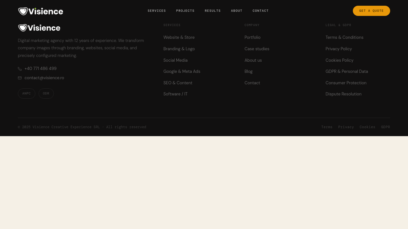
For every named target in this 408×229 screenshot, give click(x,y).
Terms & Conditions (345, 37)
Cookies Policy (339, 60)
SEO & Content (178, 83)
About (237, 11)
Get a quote (371, 11)
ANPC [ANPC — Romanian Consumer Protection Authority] (26, 93)
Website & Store (179, 37)
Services (157, 11)
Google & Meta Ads (182, 71)
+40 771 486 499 (37, 68)
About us (253, 60)
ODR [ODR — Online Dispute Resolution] (46, 93)
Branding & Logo (179, 49)
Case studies (256, 49)
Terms (326, 127)
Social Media (176, 60)
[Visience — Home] (40, 11)
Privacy (346, 127)
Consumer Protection (346, 83)
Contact (261, 11)
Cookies (367, 127)
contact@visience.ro (41, 77)
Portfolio (252, 37)
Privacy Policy (339, 49)
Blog (248, 71)
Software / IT (176, 94)
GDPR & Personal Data (347, 71)
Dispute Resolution (344, 94)
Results (213, 11)
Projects (185, 11)
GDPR (385, 127)
